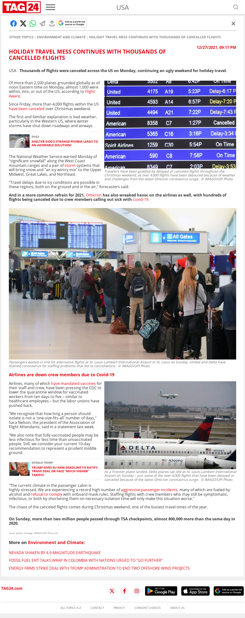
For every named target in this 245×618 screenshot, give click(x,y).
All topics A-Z (71, 608)
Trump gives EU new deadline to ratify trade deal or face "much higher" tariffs (65, 471)
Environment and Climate (61, 37)
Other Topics (21, 37)
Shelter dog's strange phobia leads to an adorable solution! (65, 143)
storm (70, 165)
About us (177, 608)
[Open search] (236, 7)
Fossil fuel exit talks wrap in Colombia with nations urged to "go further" (86, 560)
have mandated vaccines (74, 383)
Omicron (93, 195)
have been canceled (27, 108)
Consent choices (147, 608)
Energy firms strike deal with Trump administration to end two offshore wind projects (99, 568)
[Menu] (50, 7)
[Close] (233, 23)
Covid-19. (141, 199)
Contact (97, 608)
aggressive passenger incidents (149, 489)
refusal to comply (46, 494)
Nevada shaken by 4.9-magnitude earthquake (55, 552)
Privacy (119, 608)
